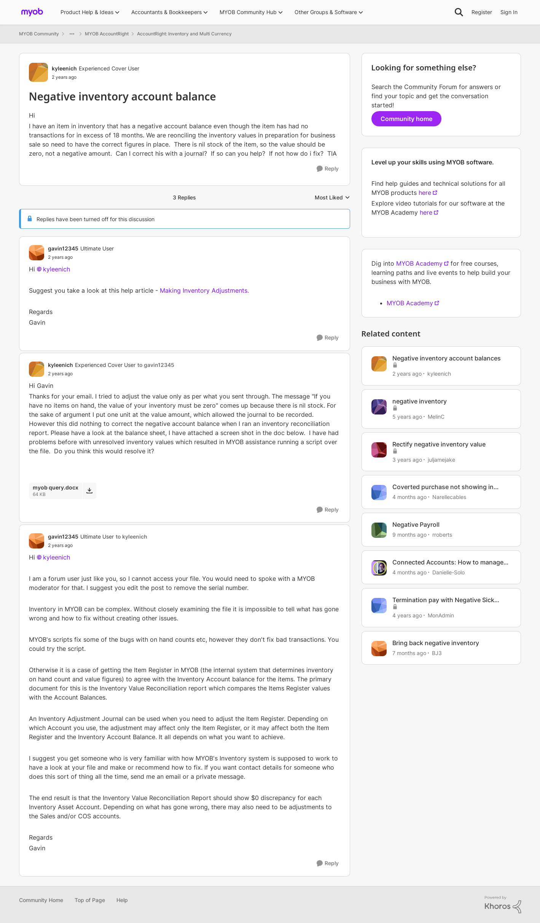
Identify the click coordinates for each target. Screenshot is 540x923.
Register (482, 12)
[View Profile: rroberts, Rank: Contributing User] (379, 530)
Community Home (41, 900)
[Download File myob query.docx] (89, 491)
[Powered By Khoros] (503, 904)
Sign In (509, 12)
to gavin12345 (155, 365)
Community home (406, 119)
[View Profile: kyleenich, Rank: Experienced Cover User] (38, 72)
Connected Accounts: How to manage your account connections (447, 562)
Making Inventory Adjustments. (204, 290)
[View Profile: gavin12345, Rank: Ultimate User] (36, 252)
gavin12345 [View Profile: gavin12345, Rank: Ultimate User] (63, 248)
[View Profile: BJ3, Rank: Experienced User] (379, 648)
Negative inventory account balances (446, 358)
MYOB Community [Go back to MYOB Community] (39, 34)
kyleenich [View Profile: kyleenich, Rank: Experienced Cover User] (64, 68)
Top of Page (90, 900)
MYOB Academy (419, 263)
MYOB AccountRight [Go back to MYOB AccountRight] (107, 34)
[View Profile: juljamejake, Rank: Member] (379, 450)
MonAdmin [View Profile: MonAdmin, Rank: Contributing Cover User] (441, 615)
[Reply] (327, 169)
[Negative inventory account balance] (81, 257)
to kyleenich (131, 536)
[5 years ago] (407, 417)
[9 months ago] (409, 535)
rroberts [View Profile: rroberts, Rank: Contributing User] (442, 534)
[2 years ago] (407, 374)
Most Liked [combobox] (332, 197)
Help (122, 900)
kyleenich (56, 269)
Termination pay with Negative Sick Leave (443, 600)
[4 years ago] (407, 615)
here (425, 192)
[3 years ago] (407, 459)
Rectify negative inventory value (439, 444)
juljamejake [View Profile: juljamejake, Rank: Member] (441, 459)
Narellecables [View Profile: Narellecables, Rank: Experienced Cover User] (449, 497)
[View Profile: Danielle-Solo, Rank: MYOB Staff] (379, 567)
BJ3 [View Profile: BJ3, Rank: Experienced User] (437, 652)
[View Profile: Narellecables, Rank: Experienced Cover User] (379, 492)
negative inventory (419, 401)
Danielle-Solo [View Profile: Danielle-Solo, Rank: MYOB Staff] (448, 572)
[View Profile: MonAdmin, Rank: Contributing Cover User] (379, 605)
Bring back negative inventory (435, 643)
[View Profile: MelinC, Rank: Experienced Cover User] (379, 406)
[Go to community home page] (32, 12)
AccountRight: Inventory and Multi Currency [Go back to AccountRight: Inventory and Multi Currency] (184, 34)
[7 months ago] (409, 653)
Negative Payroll (416, 524)
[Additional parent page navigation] (71, 34)
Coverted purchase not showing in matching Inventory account (443, 487)
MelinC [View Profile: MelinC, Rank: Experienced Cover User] (436, 416)
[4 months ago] (409, 497)
